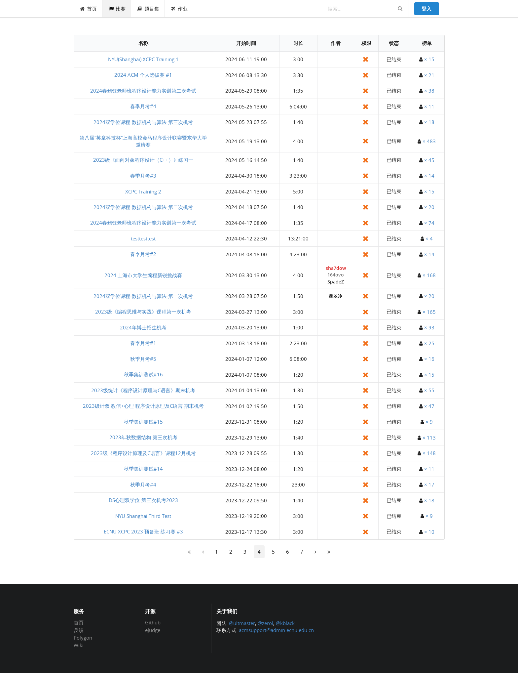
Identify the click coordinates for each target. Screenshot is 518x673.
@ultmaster (242, 623)
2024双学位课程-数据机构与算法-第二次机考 (143, 207)
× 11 (429, 106)
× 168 (429, 275)
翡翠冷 (336, 296)
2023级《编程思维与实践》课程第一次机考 (143, 311)
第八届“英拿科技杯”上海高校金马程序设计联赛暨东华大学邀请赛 (143, 141)
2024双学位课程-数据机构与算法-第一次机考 (143, 296)
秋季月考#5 (143, 359)
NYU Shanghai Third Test (143, 516)
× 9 (429, 421)
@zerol (265, 623)
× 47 (429, 406)
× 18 (429, 122)
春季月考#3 (143, 175)
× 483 (429, 141)
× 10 (429, 531)
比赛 (117, 8)
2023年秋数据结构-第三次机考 (143, 437)
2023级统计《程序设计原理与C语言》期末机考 (143, 390)
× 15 (429, 59)
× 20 (429, 207)
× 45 (429, 160)
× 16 (429, 359)
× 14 (429, 175)
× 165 (429, 312)
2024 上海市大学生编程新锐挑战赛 (143, 275)
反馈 (79, 630)
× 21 (429, 75)
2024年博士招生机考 (143, 327)
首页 (88, 8)
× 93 (429, 327)
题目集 (148, 8)
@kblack (285, 623)
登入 (426, 8)
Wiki (79, 645)
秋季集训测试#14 (143, 468)
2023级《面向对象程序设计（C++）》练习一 (143, 159)
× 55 (429, 390)
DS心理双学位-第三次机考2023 (143, 500)
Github (153, 623)
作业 (179, 8)
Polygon (83, 637)
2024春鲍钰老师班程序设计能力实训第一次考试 (143, 222)
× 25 (429, 343)
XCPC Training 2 (143, 191)
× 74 (429, 223)
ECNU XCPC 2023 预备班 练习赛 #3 (143, 531)
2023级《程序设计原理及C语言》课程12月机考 (143, 453)
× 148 (429, 453)
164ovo (335, 275)
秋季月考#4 (143, 484)
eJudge (152, 630)
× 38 (429, 90)
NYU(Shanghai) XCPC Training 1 (143, 59)
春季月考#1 (143, 343)
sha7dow (336, 268)
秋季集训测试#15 (143, 421)
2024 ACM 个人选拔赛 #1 (143, 74)
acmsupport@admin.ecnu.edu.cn (276, 630)
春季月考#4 (143, 106)
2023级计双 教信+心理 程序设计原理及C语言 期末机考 (143, 405)
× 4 (429, 238)
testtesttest (143, 238)
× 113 (429, 437)
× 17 (429, 484)
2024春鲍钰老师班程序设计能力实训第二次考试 (143, 90)
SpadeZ (335, 281)
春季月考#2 (143, 254)
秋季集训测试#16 (143, 374)
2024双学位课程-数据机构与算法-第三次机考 (143, 122)
